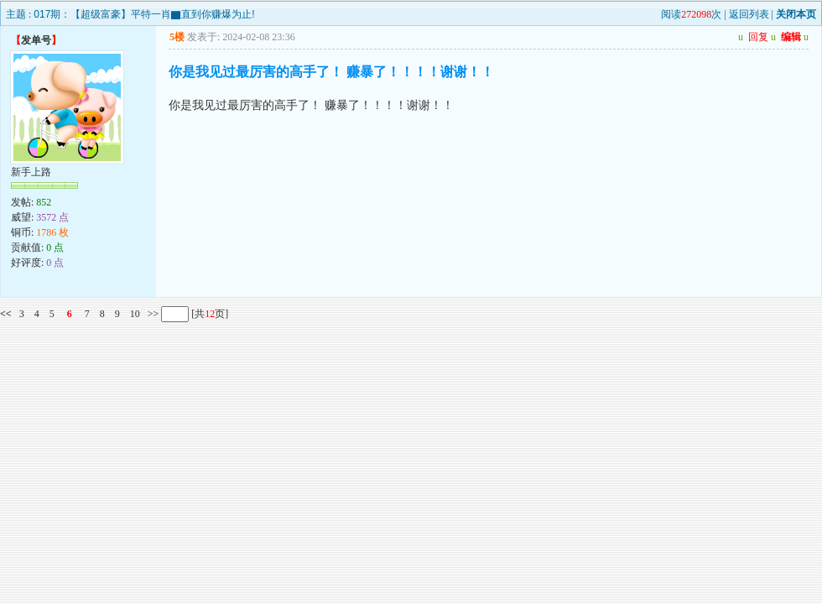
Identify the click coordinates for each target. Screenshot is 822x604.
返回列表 (749, 14)
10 (135, 314)
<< (6, 314)
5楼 (177, 37)
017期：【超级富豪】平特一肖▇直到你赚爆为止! (144, 14)
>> (152, 314)
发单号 (36, 40)
